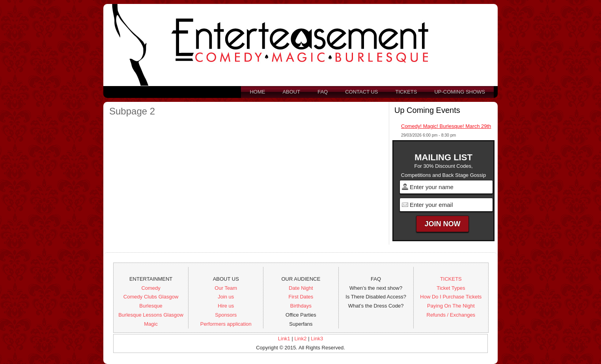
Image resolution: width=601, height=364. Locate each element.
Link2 (300, 338)
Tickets (406, 92)
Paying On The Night (450, 306)
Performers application (226, 324)
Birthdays (301, 306)
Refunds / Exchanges (451, 315)
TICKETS (451, 279)
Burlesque (150, 306)
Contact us (361, 92)
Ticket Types (451, 288)
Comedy (150, 288)
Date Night (301, 288)
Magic (151, 324)
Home (257, 92)
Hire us (226, 306)
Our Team (226, 288)
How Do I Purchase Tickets (451, 297)
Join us (226, 297)
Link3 (317, 338)
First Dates (301, 297)
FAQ (322, 92)
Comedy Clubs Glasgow (150, 297)
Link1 (284, 338)
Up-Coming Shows (459, 92)
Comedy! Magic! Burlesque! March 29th (446, 126)
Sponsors (226, 315)
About (291, 92)
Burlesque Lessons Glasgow (150, 315)
